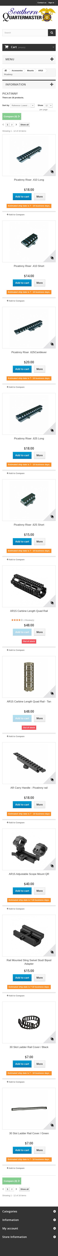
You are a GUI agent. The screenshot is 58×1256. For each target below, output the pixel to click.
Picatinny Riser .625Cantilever (29, 352)
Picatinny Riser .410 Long (29, 179)
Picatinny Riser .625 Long (29, 438)
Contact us (41, 3)
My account (10, 1228)
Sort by (5, 105)
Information (15, 84)
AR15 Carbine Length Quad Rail (29, 611)
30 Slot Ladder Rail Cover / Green (29, 1133)
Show (40, 105)
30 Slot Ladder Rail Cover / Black (29, 1047)
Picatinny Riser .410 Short (29, 266)
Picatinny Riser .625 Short (29, 524)
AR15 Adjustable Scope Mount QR (29, 874)
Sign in (51, 3)
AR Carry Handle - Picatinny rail (29, 787)
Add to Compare (16, 214)
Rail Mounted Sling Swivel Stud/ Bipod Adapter (29, 962)
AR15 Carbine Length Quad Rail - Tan (29, 701)
